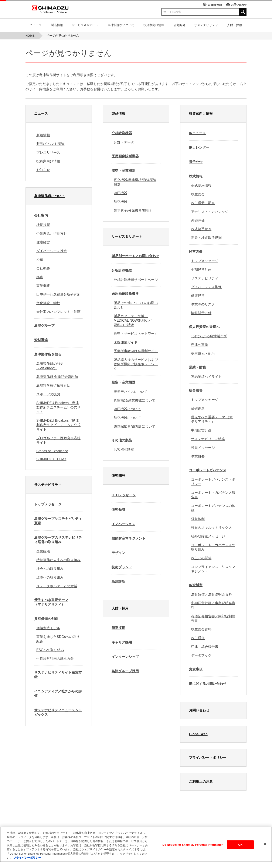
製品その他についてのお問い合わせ (136, 305)
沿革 (39, 259)
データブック (201, 655)
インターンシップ (125, 656)
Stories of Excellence (52, 451)
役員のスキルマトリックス (211, 527)
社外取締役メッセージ (208, 536)
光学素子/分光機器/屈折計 (133, 210)
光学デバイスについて (131, 391)
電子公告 (196, 162)
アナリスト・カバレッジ (209, 211)
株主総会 (198, 194)
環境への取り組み (50, 577)
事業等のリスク (203, 304)
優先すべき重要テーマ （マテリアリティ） (51, 602)
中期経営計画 (201, 269)
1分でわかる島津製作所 (209, 336)
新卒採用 (118, 628)
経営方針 (196, 251)
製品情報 (57, 25)
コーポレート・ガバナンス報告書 (213, 495)
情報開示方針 (201, 313)
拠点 (39, 277)
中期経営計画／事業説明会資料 (213, 605)
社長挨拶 (43, 225)
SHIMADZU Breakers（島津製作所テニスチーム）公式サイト (58, 407)
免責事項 (196, 669)
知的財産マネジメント (129, 538)
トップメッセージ (47, 504)
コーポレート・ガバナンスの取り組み (213, 547)
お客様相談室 (124, 449)
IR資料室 (196, 585)
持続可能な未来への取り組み (58, 560)
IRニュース (197, 133)
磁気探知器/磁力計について (134, 426)
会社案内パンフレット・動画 (58, 312)
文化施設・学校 (48, 303)
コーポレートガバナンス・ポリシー (213, 482)
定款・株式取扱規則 (206, 238)
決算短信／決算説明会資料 (211, 594)
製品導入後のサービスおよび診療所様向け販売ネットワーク (136, 364)
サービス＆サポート (85, 25)
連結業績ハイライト (206, 376)
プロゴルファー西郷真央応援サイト (58, 440)
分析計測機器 (122, 133)
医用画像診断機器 (125, 156)
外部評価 (198, 220)
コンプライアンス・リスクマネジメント (213, 569)
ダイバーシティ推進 (51, 251)
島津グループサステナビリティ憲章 (58, 521)
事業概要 (43, 285)
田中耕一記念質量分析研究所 (58, 294)
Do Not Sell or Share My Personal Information (193, 847)
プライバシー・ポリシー (207, 757)
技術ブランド (122, 567)
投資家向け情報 (153, 25)
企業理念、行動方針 (51, 233)
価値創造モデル (48, 628)
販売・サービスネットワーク (136, 333)
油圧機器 (120, 193)
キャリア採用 (122, 642)
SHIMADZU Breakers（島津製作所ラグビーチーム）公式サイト (58, 425)
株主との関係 (201, 558)
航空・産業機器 (123, 382)
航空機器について (127, 418)
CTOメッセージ (124, 495)
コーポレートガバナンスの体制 (213, 508)
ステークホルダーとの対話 (56, 586)
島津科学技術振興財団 (53, 385)
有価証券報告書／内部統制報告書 (213, 618)
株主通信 (198, 638)
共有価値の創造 (46, 619)
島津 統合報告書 (204, 647)
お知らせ (43, 170)
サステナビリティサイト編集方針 (58, 675)
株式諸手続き (201, 229)
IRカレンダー (199, 147)
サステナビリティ (206, 25)
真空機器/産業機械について (134, 400)
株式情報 (196, 176)
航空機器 (120, 202)
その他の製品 (122, 440)
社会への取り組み (50, 568)
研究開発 (179, 25)
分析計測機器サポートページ (136, 280)
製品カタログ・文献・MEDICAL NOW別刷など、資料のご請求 (134, 320)
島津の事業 (199, 345)
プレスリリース (48, 152)
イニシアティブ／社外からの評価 (58, 693)
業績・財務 (197, 367)
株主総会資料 (201, 629)
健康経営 (43, 242)
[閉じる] (265, 847)
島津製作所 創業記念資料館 (57, 377)
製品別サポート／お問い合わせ (135, 256)
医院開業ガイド (125, 342)
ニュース (36, 25)
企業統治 (43, 551)
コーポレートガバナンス (207, 470)
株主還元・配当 (203, 203)
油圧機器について (127, 409)
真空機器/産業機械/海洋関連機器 (135, 182)
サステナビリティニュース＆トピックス (58, 712)
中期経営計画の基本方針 (55, 658)
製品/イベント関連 (50, 144)
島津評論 (118, 581)
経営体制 (198, 519)
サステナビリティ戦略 (208, 439)
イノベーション (123, 524)
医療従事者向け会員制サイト (136, 351)
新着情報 (43, 135)
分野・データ (124, 142)
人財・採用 (234, 25)
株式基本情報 (201, 185)
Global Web (215, 4)
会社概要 (43, 268)
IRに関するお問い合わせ (207, 683)
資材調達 (41, 340)
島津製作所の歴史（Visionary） (50, 366)
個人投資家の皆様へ (204, 327)
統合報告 (196, 390)
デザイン (118, 553)
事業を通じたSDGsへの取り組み (57, 639)
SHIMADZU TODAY (51, 459)
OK (240, 847)
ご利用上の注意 (201, 781)
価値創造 (198, 408)
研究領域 (118, 509)
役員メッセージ (203, 447)
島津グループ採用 (125, 671)
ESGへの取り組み (50, 650)
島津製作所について (121, 25)
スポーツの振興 (48, 394)
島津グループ (44, 325)
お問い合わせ (238, 4)
